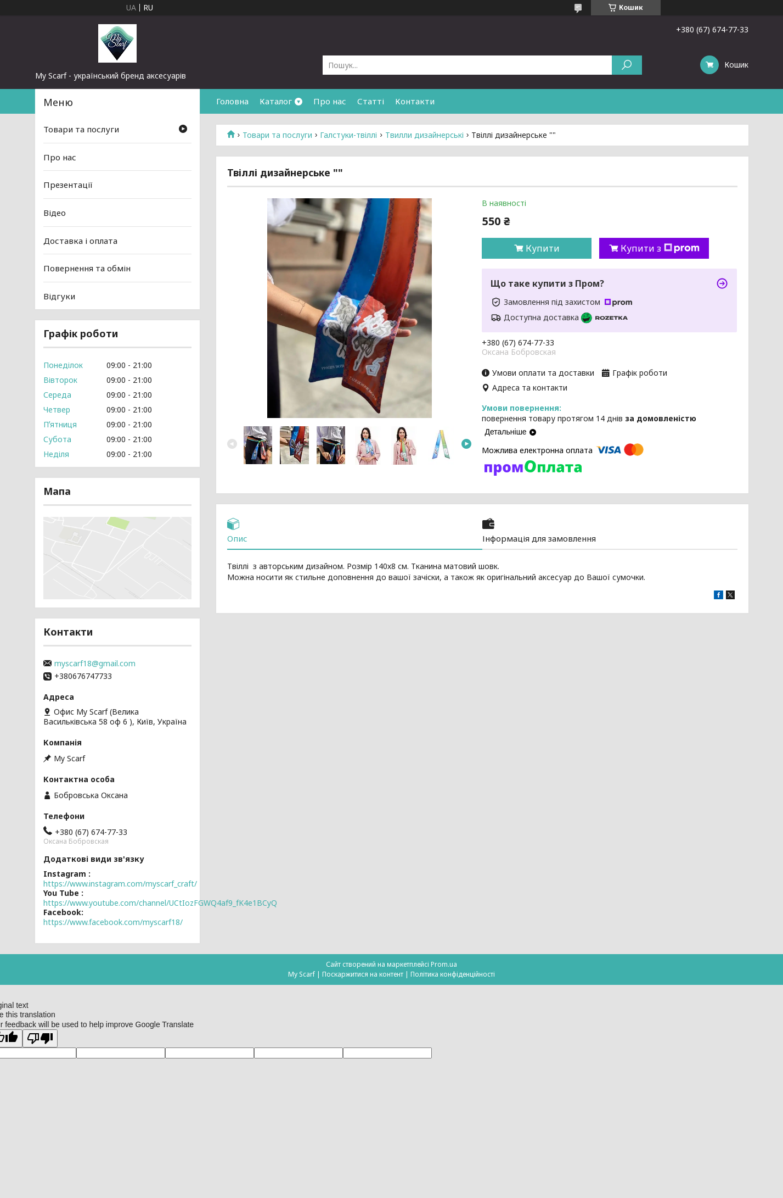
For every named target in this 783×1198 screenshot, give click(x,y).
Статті (370, 101)
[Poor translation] (40, 1038)
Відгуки (59, 296)
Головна (232, 101)
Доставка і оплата (80, 240)
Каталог (276, 101)
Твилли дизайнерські (424, 135)
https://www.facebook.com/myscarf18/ (113, 922)
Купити (543, 248)
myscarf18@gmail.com (95, 663)
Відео (54, 212)
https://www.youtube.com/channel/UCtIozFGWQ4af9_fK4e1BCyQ (160, 903)
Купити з (660, 248)
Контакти (415, 101)
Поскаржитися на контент (362, 974)
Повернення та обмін (87, 268)
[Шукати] (627, 65)
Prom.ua (444, 964)
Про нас (329, 101)
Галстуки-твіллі (348, 135)
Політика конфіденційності (452, 974)
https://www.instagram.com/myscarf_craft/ (120, 883)
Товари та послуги (277, 135)
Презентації (68, 184)
